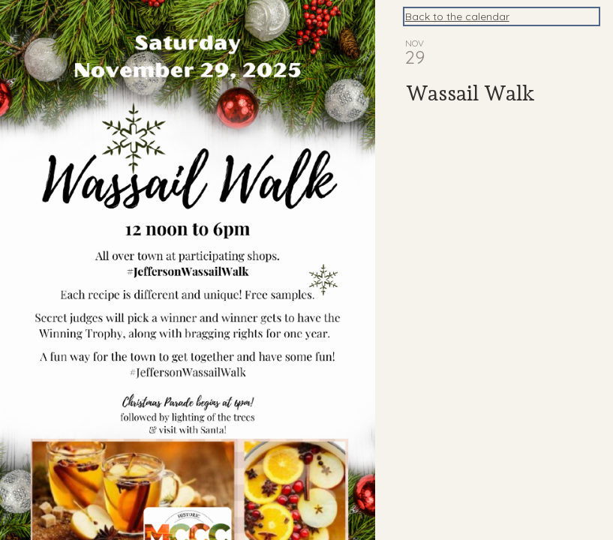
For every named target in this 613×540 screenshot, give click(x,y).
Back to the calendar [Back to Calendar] (457, 16)
